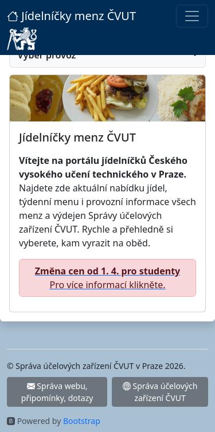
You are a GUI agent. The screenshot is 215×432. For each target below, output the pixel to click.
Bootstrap (81, 420)
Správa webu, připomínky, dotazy (57, 391)
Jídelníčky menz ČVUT (71, 15)
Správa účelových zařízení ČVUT (160, 391)
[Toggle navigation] (192, 16)
